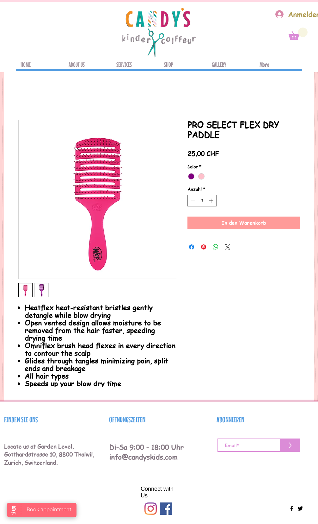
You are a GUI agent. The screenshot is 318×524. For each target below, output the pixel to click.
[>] (290, 445)
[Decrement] (192, 200)
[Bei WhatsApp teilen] (215, 247)
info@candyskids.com (143, 457)
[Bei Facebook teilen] (191, 247)
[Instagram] (150, 508)
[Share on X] (227, 247)
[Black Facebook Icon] (291, 508)
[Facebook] (166, 508)
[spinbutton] (202, 200)
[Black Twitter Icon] (300, 508)
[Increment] (212, 200)
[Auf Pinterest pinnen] (203, 247)
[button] (298, 34)
